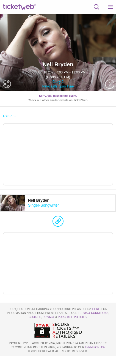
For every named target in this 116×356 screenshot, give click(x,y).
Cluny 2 (58, 82)
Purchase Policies (72, 317)
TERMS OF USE (95, 347)
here (96, 309)
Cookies (35, 317)
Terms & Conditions (93, 312)
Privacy (48, 317)
